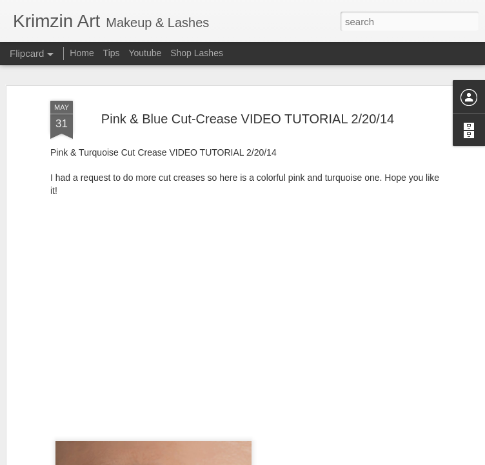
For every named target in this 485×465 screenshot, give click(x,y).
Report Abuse (320, 458)
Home (82, 53)
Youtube (144, 53)
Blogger (283, 458)
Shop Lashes (196, 53)
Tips (111, 53)
